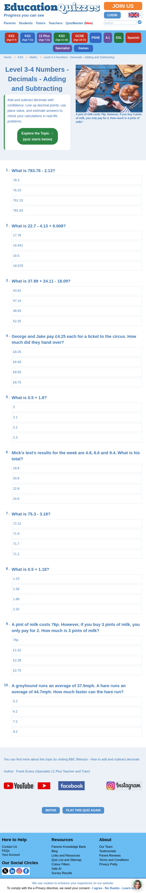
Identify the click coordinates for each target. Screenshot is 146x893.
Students (26, 23)
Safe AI (57, 868)
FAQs (6, 850)
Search (140, 22)
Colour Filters (61, 864)
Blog (55, 851)
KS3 (20, 57)
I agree (97, 888)
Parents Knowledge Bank (69, 846)
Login (112, 15)
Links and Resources (66, 855)
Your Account (11, 854)
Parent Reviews (110, 855)
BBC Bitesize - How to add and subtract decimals (104, 759)
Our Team (106, 846)
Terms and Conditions (114, 860)
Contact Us (9, 846)
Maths (33, 57)
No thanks (112, 888)
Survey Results (62, 873)
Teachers (55, 23)
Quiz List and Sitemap (67, 860)
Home (7, 57)
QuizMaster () (79, 23)
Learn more (130, 888)
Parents (10, 23)
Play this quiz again (83, 810)
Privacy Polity (108, 864)
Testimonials (107, 851)
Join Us (123, 6)
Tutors (41, 23)
